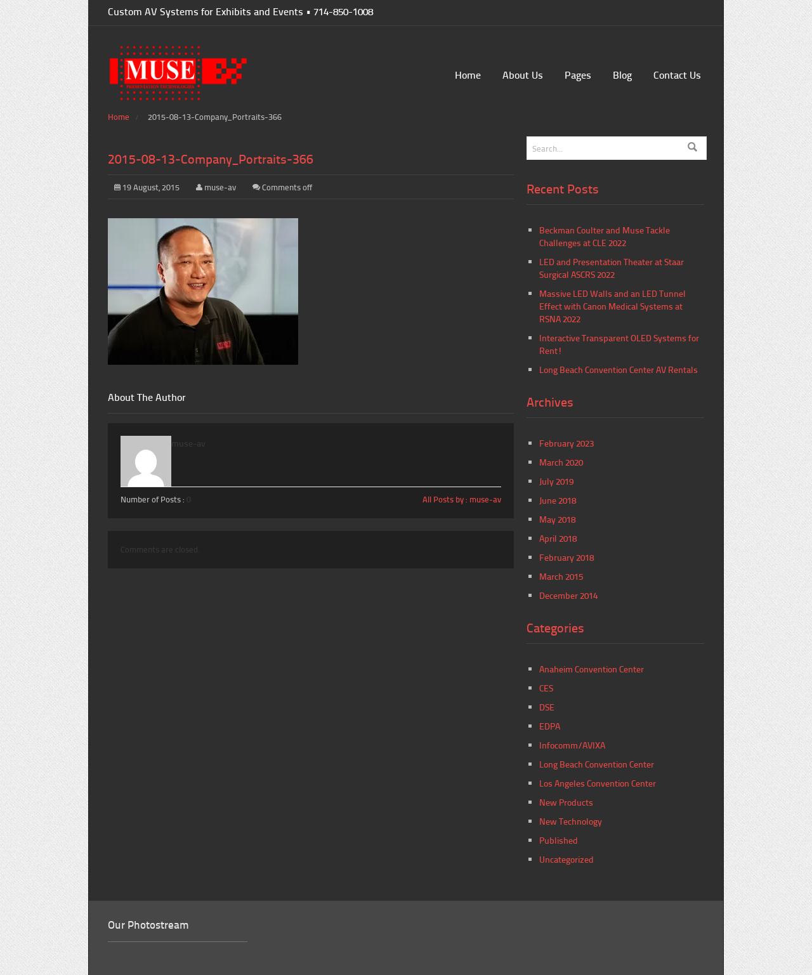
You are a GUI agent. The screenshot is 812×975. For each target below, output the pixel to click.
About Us (522, 74)
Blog (622, 74)
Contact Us (677, 74)
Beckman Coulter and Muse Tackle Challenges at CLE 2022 (604, 236)
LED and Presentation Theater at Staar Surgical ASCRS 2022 (611, 268)
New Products (566, 802)
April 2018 (558, 538)
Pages (578, 74)
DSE (546, 707)
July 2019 (556, 481)
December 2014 (568, 595)
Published (558, 840)
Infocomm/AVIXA (572, 745)
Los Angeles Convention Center (597, 783)
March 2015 (561, 576)
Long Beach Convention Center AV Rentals (618, 369)
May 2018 (557, 519)
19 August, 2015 (147, 187)
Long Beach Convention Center (596, 764)
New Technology (570, 821)
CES (546, 688)
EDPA (549, 726)
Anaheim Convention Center (591, 669)
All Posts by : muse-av (461, 499)
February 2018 (566, 557)
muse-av (220, 187)
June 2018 (557, 500)
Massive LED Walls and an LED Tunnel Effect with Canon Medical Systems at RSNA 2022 (612, 306)
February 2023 (566, 443)
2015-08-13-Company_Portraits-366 (210, 158)
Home (468, 74)
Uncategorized (566, 859)
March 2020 (561, 462)
